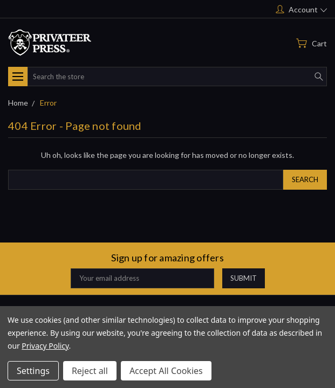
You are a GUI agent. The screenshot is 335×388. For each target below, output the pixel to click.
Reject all (90, 371)
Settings (33, 371)
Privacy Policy (45, 346)
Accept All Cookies (166, 371)
